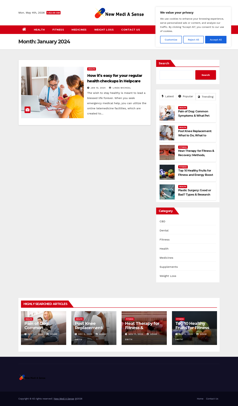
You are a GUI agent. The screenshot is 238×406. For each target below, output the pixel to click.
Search (164, 63)
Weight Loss (104, 29)
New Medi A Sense (64, 398)
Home (200, 398)
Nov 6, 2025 (186, 334)
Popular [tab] (185, 96)
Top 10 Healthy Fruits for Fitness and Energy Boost (193, 327)
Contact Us (130, 29)
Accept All (216, 39)
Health (39, 29)
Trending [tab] (205, 96)
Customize (171, 39)
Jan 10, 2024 (98, 88)
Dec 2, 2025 (85, 334)
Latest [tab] (168, 96)
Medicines (79, 29)
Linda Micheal (120, 88)
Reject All (193, 39)
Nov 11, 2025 (135, 334)
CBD (162, 221)
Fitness (58, 29)
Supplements (169, 266)
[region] (193, 27)
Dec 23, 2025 (35, 334)
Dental (164, 230)
